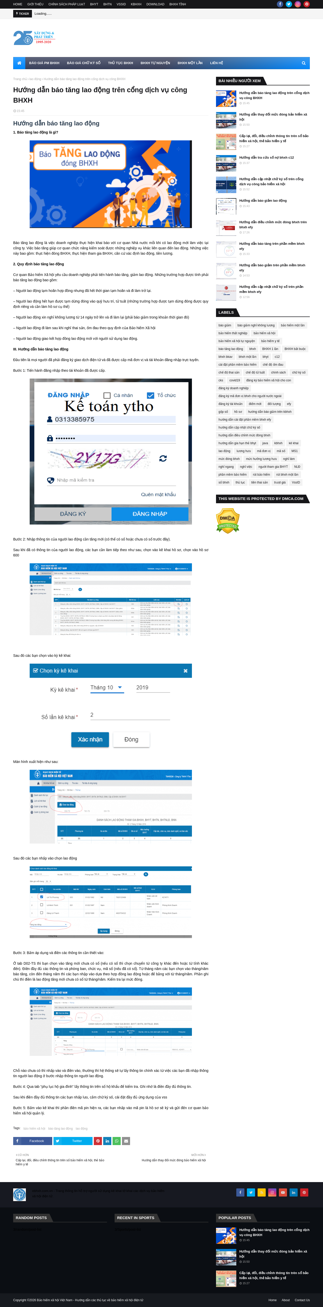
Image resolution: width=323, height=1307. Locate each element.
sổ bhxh (224, 482)
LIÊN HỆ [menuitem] (216, 63)
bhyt (265, 357)
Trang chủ (20, 79)
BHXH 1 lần (270, 349)
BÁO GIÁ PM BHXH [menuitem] (44, 63)
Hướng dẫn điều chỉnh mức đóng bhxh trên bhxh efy (273, 224)
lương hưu (244, 451)
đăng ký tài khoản (230, 404)
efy (289, 404)
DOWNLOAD (156, 4)
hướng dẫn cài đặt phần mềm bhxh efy (245, 419)
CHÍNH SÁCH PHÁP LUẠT (66, 4)
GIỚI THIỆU (35, 4)
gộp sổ (223, 412)
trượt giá (279, 482)
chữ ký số (298, 372)
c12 (277, 357)
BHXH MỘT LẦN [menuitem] (190, 63)
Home (272, 1300)
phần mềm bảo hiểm (233, 474)
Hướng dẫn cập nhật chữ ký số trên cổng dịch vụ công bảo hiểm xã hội (271, 181)
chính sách (278, 372)
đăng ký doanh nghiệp (233, 388)
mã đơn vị (264, 451)
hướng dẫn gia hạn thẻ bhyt (237, 443)
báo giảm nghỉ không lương (256, 325)
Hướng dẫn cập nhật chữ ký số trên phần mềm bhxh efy (271, 289)
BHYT (94, 4)
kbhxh (278, 443)
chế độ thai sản (229, 372)
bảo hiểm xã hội (34, 1128)
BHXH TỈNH (177, 4)
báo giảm (225, 325)
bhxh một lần (247, 357)
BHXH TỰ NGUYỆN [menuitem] (155, 63)
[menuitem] (19, 63)
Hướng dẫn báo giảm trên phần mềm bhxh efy (272, 267)
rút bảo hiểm (261, 474)
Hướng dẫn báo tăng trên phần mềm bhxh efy (272, 246)
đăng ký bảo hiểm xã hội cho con (268, 380)
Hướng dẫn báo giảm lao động (263, 200)
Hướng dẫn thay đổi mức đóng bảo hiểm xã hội (273, 117)
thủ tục (240, 482)
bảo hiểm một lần (292, 325)
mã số (281, 451)
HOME (17, 4)
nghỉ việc (246, 467)
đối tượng (274, 404)
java (265, 443)
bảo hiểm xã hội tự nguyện (237, 341)
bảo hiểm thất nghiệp (233, 333)
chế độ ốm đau (273, 364)
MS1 (295, 451)
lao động (35, 79)
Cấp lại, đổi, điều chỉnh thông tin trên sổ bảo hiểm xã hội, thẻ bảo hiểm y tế (274, 138)
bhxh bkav (225, 357)
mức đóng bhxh (229, 459)
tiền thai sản (259, 482)
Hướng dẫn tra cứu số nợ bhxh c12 (266, 157)
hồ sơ (238, 412)
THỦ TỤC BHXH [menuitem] (120, 63)
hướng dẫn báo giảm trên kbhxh (270, 412)
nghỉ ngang (226, 467)
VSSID (121, 4)
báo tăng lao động (60, 1128)
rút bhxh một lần (287, 474)
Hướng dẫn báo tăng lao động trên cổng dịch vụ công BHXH (274, 95)
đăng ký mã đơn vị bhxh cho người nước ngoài (250, 396)
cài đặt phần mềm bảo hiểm (238, 364)
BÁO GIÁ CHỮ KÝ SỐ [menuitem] (83, 63)
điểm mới (255, 404)
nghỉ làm (289, 459)
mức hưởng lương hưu (261, 459)
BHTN (107, 4)
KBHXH (136, 4)
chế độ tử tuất (255, 372)
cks (221, 380)
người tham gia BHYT (273, 467)
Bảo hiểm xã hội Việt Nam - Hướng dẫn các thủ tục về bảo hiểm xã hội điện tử (90, 1300)
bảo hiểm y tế (270, 341)
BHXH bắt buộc (295, 349)
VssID (296, 482)
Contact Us (302, 1300)
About (286, 1300)
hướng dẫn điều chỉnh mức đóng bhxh (244, 435)
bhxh (252, 349)
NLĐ (297, 467)
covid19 (234, 380)
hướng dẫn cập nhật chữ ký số (239, 427)
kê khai (293, 443)
